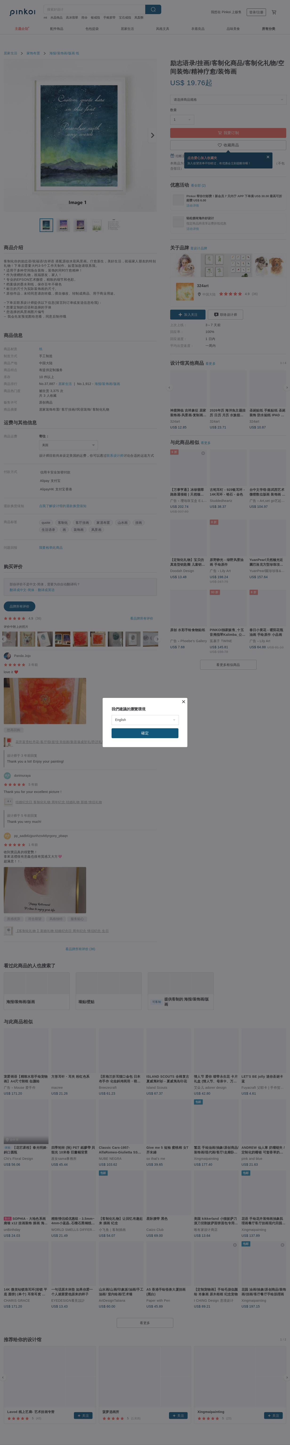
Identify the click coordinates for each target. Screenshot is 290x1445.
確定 (145, 733)
